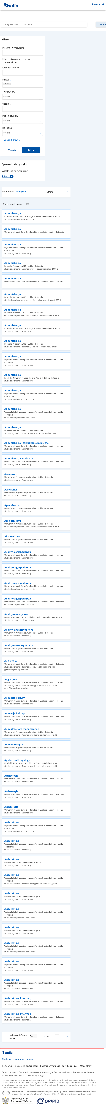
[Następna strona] (67, 192)
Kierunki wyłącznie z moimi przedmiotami (17, 60)
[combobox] (22, 51)
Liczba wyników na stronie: (18, 1037)
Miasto (5, 79)
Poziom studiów (10, 115)
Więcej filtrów (11, 139)
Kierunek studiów (10, 67)
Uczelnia (6, 103)
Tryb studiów (8, 91)
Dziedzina (7, 127)
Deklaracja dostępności (26, 1066)
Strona (50, 191)
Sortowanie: (8, 191)
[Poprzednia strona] (45, 192)
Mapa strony (86, 1066)
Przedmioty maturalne (13, 47)
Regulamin (7, 1066)
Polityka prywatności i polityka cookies (58, 1066)
